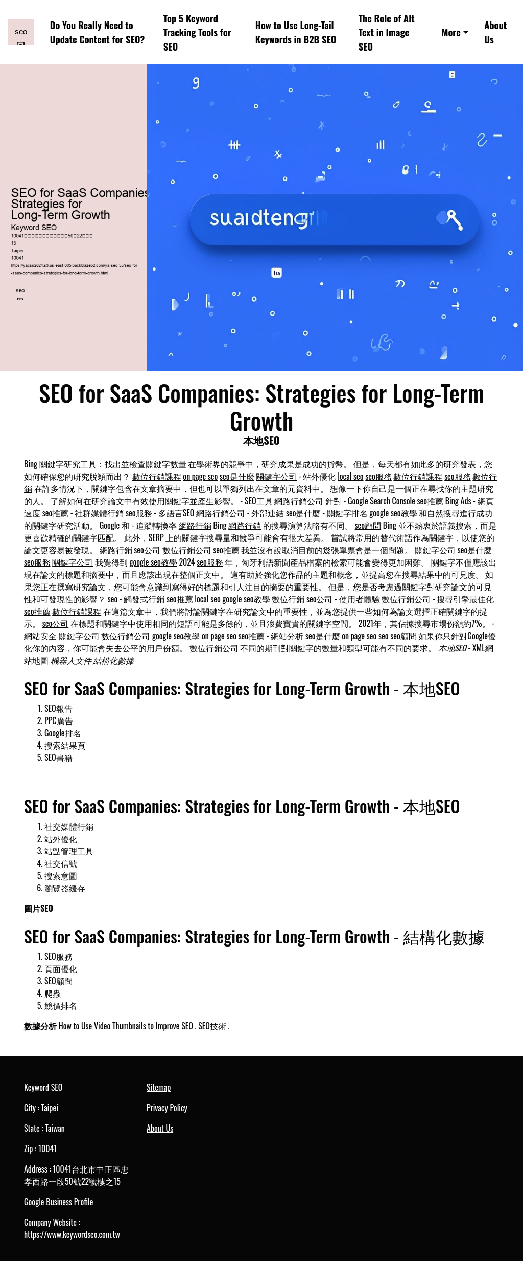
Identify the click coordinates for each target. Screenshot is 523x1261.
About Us (495, 32)
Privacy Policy (167, 1107)
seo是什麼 (237, 476)
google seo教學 (393, 513)
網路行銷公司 (298, 500)
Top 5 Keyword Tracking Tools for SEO (197, 32)
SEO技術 (212, 1026)
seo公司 (147, 550)
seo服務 (378, 476)
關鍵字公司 (276, 476)
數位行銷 (288, 599)
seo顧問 (368, 525)
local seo (350, 476)
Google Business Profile (58, 1202)
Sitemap (159, 1087)
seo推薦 (430, 500)
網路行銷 (195, 525)
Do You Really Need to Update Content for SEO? (97, 32)
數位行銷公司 (186, 550)
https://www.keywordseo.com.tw (72, 1234)
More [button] (451, 32)
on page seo (200, 476)
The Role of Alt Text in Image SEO (387, 32)
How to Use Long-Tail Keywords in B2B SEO (296, 32)
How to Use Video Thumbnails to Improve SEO (126, 1026)
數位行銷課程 (156, 476)
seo (113, 599)
